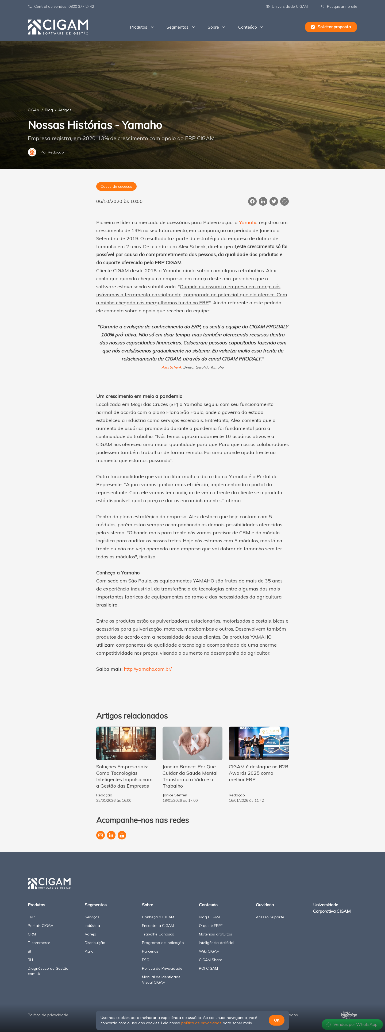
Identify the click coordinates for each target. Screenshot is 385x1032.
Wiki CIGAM (209, 951)
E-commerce (39, 942)
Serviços (92, 917)
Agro (89, 951)
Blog (49, 110)
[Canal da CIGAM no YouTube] (122, 835)
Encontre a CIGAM (158, 925)
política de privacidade (201, 1023)
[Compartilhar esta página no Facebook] (252, 201)
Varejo (90, 934)
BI (29, 951)
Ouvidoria (265, 904)
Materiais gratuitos (215, 934)
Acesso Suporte (270, 917)
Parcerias (150, 951)
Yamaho (248, 222)
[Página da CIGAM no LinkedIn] (111, 835)
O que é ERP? (210, 925)
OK (276, 1020)
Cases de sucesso (116, 186)
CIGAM (34, 110)
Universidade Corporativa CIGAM (332, 908)
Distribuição (95, 942)
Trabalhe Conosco (158, 934)
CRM (32, 934)
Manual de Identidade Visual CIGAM (161, 980)
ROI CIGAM (208, 968)
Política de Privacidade (162, 968)
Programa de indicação (163, 942)
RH (30, 959)
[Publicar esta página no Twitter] (274, 201)
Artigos (64, 110)
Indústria (92, 925)
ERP (31, 917)
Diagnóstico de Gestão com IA (48, 971)
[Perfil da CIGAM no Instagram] (100, 835)
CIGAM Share (210, 959)
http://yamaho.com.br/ (148, 669)
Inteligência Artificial (216, 942)
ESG (145, 959)
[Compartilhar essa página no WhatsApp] (284, 201)
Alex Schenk (171, 367)
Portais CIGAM (40, 925)
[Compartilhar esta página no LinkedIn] (263, 201)
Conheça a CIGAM (158, 917)
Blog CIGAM (209, 917)
